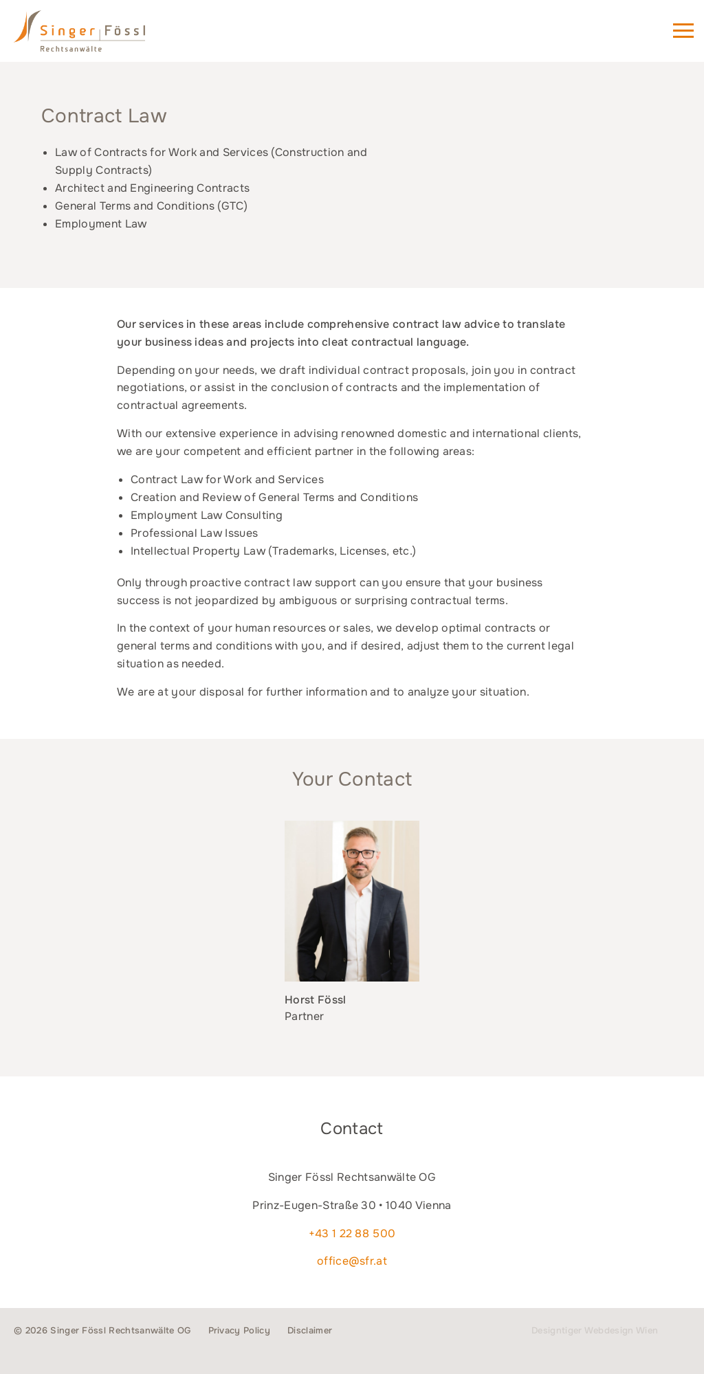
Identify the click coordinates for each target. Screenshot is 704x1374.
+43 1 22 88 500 (352, 1233)
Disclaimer (309, 1330)
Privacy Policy (239, 1330)
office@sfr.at (352, 1261)
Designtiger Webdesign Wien (594, 1330)
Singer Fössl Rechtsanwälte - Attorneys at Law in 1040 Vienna (99, 37)
